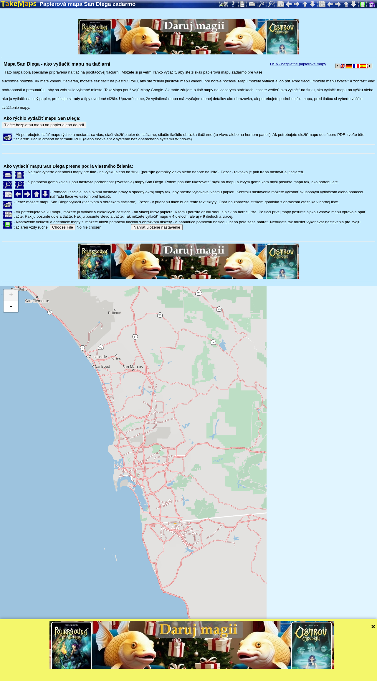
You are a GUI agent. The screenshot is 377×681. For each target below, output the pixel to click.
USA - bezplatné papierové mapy (298, 64)
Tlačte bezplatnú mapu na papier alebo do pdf (44, 125)
